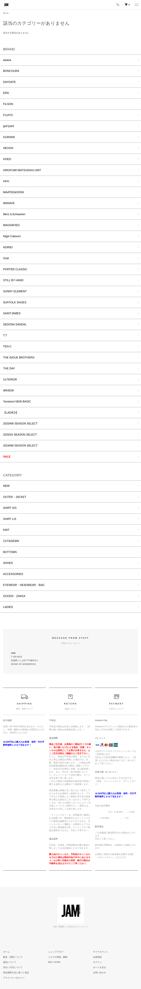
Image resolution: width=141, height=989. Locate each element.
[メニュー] (136, 4)
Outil (6, 258)
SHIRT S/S (10, 507)
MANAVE (9, 203)
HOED (7, 159)
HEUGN (8, 148)
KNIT (6, 529)
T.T (5, 335)
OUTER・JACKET (14, 497)
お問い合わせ (99, 972)
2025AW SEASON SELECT (20, 423)
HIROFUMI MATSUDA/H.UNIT (22, 170)
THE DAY (9, 368)
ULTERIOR (10, 379)
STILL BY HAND (13, 280)
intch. (6, 181)
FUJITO (8, 115)
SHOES (8, 563)
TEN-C (7, 346)
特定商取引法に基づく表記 (16, 972)
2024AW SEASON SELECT (20, 445)
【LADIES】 (11, 412)
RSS (50, 962)
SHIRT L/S (9, 519)
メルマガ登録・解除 (57, 957)
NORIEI (8, 247)
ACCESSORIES (13, 574)
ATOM (57, 962)
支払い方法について (13, 967)
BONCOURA (11, 70)
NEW (6, 485)
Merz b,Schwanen (14, 214)
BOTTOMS (10, 552)
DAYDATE (9, 82)
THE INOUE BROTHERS (18, 357)
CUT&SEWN (11, 541)
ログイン (97, 962)
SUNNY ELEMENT (15, 291)
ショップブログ (55, 952)
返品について (9, 962)
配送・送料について (13, 957)
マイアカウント (100, 952)
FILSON (8, 104)
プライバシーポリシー (14, 978)
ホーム (6, 13)
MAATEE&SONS (13, 192)
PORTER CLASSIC (15, 269)
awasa (7, 60)
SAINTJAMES (12, 313)
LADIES (8, 607)
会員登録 (97, 957)
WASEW (8, 390)
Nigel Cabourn (12, 236)
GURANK (9, 137)
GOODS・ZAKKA (14, 596)
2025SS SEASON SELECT (20, 434)
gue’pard (8, 126)
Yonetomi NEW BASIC (17, 401)
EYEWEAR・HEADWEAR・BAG (23, 585)
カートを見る (99, 967)
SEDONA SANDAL (15, 324)
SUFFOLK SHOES (14, 302)
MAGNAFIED (11, 225)
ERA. (6, 92)
